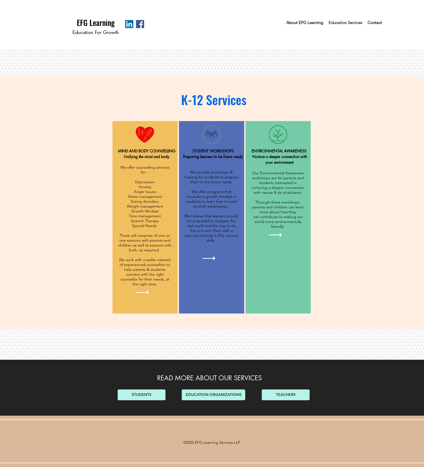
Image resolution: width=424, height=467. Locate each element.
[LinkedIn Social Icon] (129, 24)
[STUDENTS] (141, 394)
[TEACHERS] (286, 394)
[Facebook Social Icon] (140, 24)
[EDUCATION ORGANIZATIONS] (213, 394)
